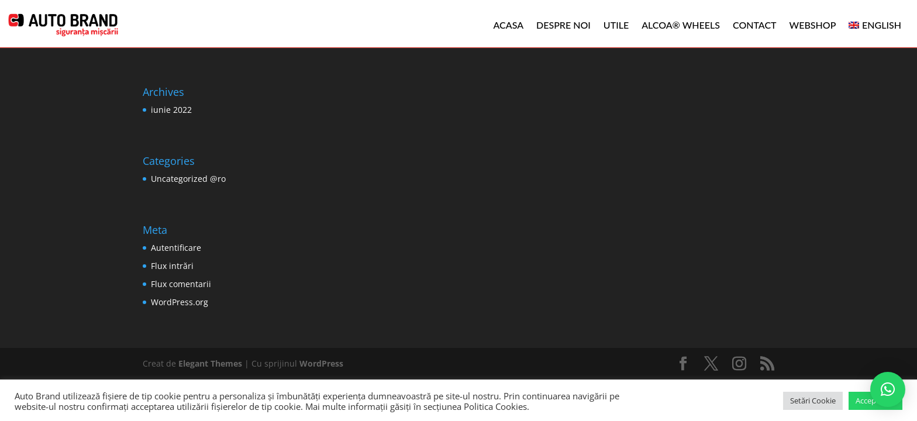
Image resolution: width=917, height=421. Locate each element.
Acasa (509, 24)
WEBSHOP (813, 24)
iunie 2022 (171, 109)
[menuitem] (875, 25)
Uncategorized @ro (188, 178)
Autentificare (176, 247)
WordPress (321, 363)
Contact (755, 24)
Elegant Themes (210, 363)
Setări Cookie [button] (813, 400)
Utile (616, 24)
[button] (887, 389)
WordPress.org (179, 302)
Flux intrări (172, 265)
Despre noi (563, 24)
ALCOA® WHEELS (681, 24)
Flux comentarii (181, 283)
